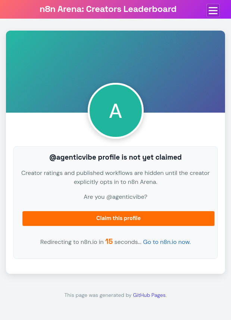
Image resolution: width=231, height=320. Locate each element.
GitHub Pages (149, 295)
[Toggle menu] (213, 10)
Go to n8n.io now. (167, 242)
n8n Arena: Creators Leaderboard (108, 9)
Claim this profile (118, 218)
